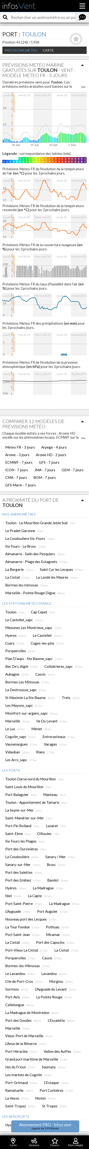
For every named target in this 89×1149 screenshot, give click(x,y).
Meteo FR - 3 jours (20, 447)
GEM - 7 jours (73, 470)
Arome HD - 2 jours (51, 455)
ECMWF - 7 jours (19, 462)
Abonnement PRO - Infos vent (45, 1126)
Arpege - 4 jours (54, 447)
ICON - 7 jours (16, 470)
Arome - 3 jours (17, 455)
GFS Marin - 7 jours (20, 485)
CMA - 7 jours (16, 477)
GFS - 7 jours (49, 462)
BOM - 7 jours (44, 477)
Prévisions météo (21, 50)
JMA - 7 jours (44, 470)
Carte (48, 50)
